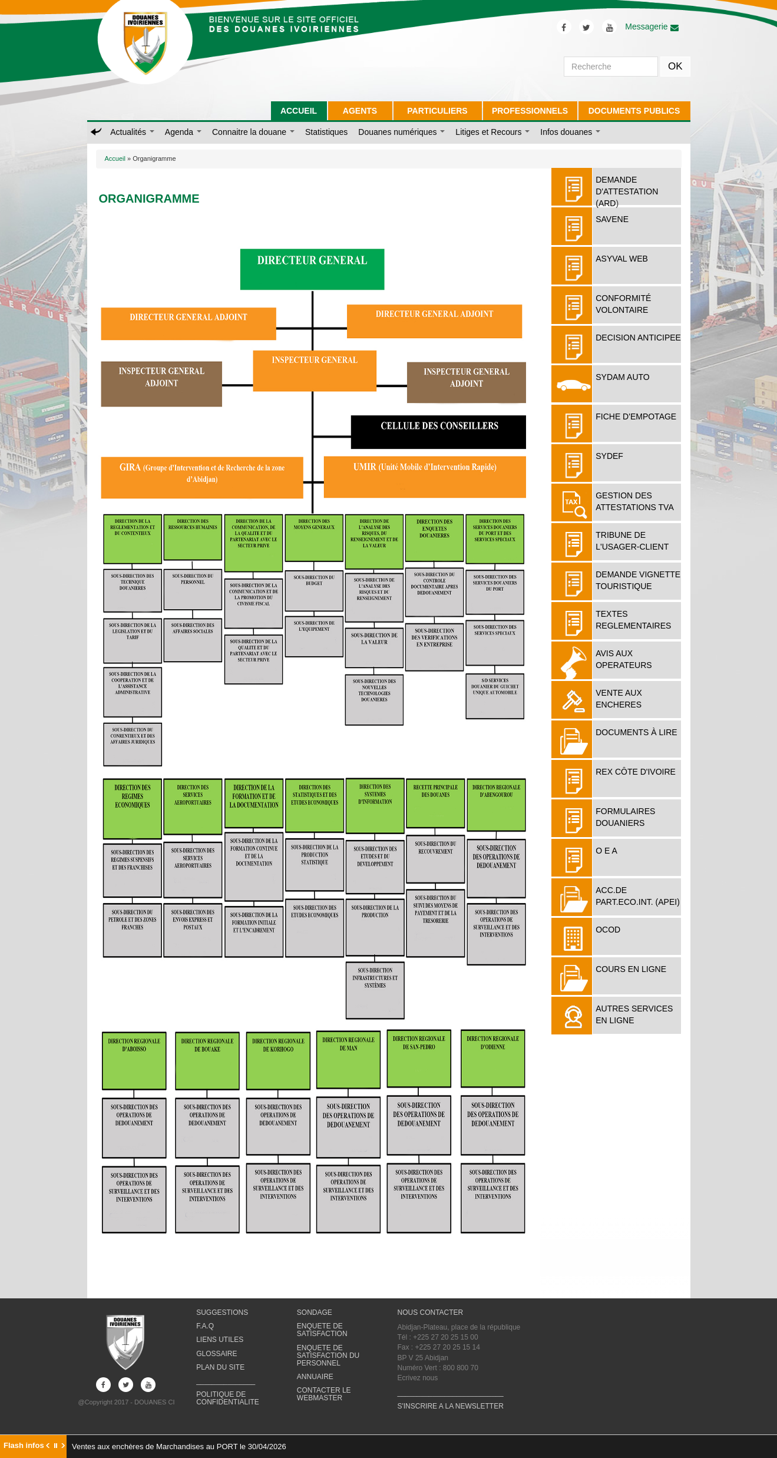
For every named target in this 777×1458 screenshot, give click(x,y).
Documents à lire (636, 732)
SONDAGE (314, 1312)
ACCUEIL (298, 110)
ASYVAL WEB (622, 258)
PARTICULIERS (437, 110)
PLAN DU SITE (220, 1367)
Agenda (183, 132)
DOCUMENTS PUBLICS (634, 110)
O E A (606, 850)
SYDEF (609, 456)
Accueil (115, 158)
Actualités (132, 132)
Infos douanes (570, 132)
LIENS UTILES (219, 1339)
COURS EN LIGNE (631, 969)
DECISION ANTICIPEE (638, 337)
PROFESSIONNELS (530, 110)
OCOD (608, 929)
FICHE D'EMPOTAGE (636, 416)
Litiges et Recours (492, 132)
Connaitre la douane (253, 132)
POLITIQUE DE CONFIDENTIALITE (227, 1398)
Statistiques (326, 132)
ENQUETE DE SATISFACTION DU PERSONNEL (328, 1355)
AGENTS (360, 110)
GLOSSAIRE (216, 1354)
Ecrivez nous (417, 1378)
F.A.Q (205, 1326)
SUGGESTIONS (222, 1312)
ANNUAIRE (315, 1377)
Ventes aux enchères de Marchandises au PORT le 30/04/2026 (179, 1446)
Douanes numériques (401, 132)
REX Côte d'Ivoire (636, 771)
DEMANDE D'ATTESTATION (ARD (627, 191)
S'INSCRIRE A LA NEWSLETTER (450, 1406)
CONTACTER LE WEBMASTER (324, 1394)
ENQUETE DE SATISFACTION (322, 1330)
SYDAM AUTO (623, 377)
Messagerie (651, 26)
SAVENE (612, 219)
